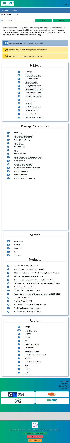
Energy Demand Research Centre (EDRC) (29, 300)
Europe (27, 357)
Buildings (28, 72)
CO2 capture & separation (23, 167)
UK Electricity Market (32, 107)
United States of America (34, 393)
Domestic (17, 275)
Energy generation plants (34, 89)
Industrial (17, 279)
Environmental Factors (33, 93)
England (28, 365)
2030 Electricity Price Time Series (26, 296)
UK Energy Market (31, 110)
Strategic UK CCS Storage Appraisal (27, 321)
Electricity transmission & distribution (28, 199)
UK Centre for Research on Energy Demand (30, 335)
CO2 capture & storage (22, 170)
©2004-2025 (64, 419)
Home (2, 14)
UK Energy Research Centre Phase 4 (27, 339)
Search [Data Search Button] (44, 20)
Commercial (18, 272)
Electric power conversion (23, 195)
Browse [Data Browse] (61, 20)
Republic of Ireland (32, 382)
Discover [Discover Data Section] (5, 10)
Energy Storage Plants (33, 86)
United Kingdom (31, 361)
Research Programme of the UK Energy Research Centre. (35, 311)
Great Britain (29, 379)
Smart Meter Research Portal (24, 318)
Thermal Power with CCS (23, 332)
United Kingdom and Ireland (35, 386)
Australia (28, 389)
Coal (16, 181)
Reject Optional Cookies (35, 437)
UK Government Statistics (34, 117)
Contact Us (65, 412)
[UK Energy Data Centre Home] (7, 4)
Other (16, 283)
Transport (28, 103)
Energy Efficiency (20, 206)
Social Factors (30, 100)
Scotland (28, 368)
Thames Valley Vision (21, 328)
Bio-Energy (18, 163)
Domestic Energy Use (33, 75)
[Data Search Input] (17, 20)
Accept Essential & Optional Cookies (35, 433)
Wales (27, 372)
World (27, 400)
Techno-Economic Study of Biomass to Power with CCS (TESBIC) (37, 325)
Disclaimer (65, 414)
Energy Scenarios (31, 82)
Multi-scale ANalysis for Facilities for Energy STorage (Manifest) (37, 304)
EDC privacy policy (35, 440)
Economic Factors (31, 79)
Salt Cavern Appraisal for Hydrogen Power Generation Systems (37, 314)
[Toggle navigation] (66, 4)
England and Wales (32, 375)
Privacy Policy (64, 417)
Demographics (19, 192)
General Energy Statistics (34, 96)
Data (9, 14)
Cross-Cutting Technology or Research (28, 188)
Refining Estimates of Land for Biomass (28, 307)
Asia (26, 396)
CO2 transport (19, 177)
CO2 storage (18, 174)
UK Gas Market (30, 114)
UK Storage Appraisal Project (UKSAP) (27, 342)
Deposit (14, 10)
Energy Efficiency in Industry (24, 209)
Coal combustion (20, 184)
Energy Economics (21, 202)
